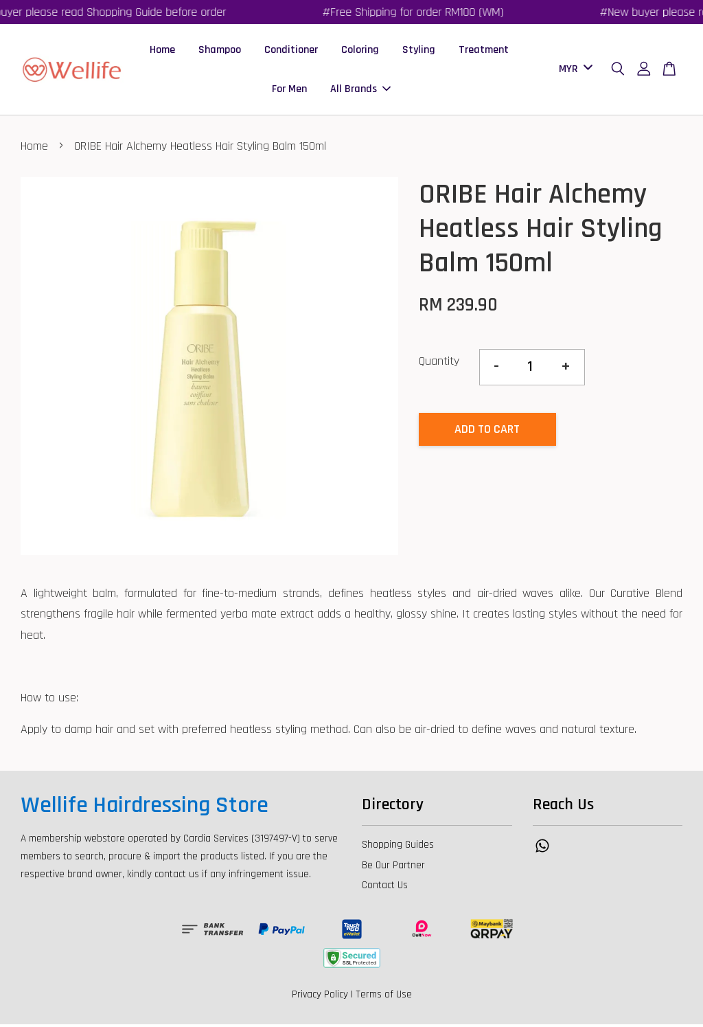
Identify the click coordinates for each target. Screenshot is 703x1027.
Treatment (484, 50)
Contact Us (385, 887)
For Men (289, 90)
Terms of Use (384, 997)
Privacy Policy (320, 997)
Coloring (360, 50)
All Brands (360, 90)
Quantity (439, 363)
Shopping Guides (398, 846)
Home (162, 50)
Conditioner (291, 50)
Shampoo (219, 50)
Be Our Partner (393, 867)
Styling (418, 50)
